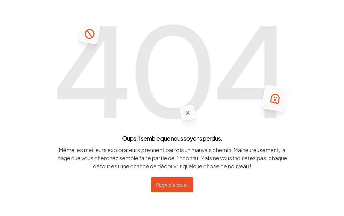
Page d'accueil (172, 185)
